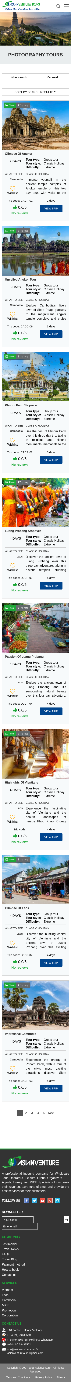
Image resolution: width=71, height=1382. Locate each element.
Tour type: (33, 159)
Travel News (10, 1249)
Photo (10, 105)
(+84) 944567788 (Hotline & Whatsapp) (30, 1339)
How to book (10, 1269)
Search (58, 6)
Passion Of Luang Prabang (24, 656)
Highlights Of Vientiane (21, 782)
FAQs (5, 1254)
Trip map (23, 105)
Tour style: (33, 163)
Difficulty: (33, 167)
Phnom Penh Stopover (21, 405)
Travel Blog (9, 1259)
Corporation (10, 1315)
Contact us (9, 1274)
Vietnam (7, 1289)
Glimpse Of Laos (17, 908)
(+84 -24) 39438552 (19, 1344)
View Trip (51, 208)
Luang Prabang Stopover (23, 531)
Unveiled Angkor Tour (20, 279)
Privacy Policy (43, 1377)
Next (51, 1113)
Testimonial (9, 1244)
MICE (5, 1305)
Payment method (13, 1264)
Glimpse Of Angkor (18, 153)
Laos (19, 556)
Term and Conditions (18, 1377)
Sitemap (61, 1377)
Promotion (9, 1310)
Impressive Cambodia (20, 1033)
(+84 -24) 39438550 (19, 1334)
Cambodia (16, 179)
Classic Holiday (37, 174)
